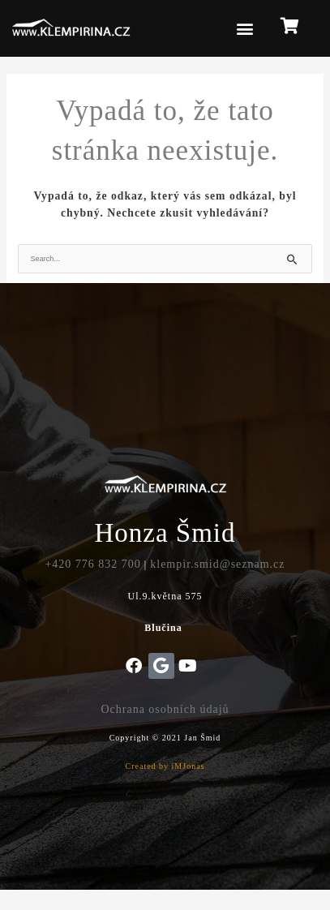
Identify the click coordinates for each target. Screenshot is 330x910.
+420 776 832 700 (92, 564)
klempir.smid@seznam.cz (217, 564)
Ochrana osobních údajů (165, 709)
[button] (245, 28)
